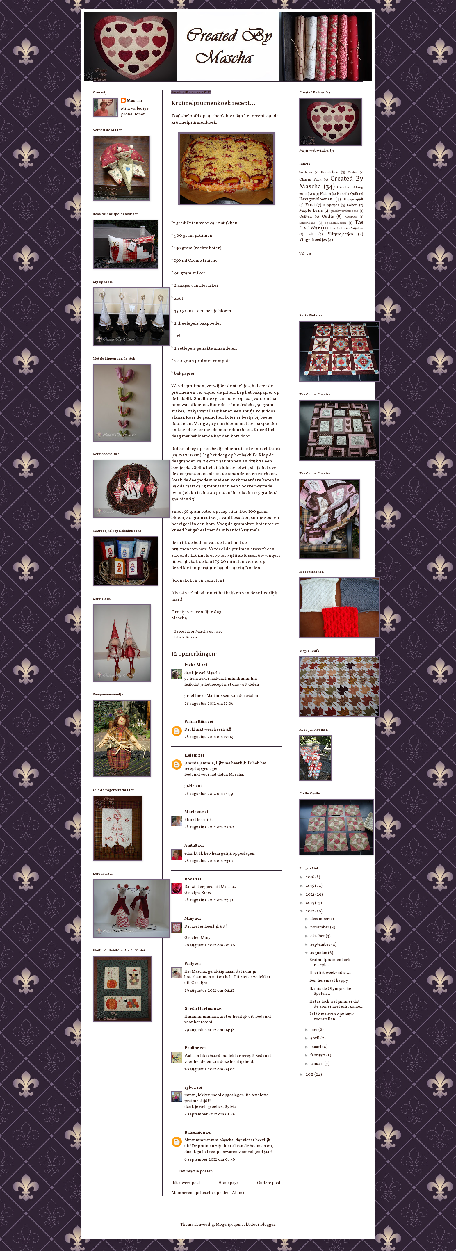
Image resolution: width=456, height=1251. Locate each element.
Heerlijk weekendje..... (330, 973)
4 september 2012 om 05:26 (209, 1114)
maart (316, 1047)
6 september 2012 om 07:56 (209, 1159)
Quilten (305, 216)
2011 (310, 1074)
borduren (305, 172)
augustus (319, 953)
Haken (325, 194)
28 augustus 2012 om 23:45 (209, 900)
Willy (189, 964)
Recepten (350, 216)
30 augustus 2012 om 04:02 (209, 1069)
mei (314, 1030)
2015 (310, 886)
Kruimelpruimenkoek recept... (329, 962)
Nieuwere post (186, 1183)
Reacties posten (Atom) (222, 1193)
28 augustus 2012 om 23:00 (209, 861)
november (320, 927)
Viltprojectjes (340, 234)
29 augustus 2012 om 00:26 (209, 945)
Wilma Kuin (195, 722)
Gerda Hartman (200, 1009)
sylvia (190, 1087)
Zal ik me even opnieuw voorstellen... (331, 1017)
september (320, 944)
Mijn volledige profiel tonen (135, 111)
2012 (310, 911)
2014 (310, 894)
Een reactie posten (196, 1171)
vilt (311, 234)
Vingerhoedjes (313, 240)
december (319, 919)
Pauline (191, 1048)
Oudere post (268, 1183)
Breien (352, 172)
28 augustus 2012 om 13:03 (208, 737)
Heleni (190, 755)
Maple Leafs (311, 210)
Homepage (228, 1183)
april (315, 1038)
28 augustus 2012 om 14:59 (208, 794)
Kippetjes (331, 205)
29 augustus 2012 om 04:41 (209, 990)
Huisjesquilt (353, 199)
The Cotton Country (346, 228)
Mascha (134, 101)
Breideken (329, 172)
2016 (310, 877)
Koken (191, 637)
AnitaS (190, 845)
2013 (310, 903)
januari (317, 1064)
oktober (318, 936)
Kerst (310, 205)
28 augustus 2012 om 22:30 (209, 827)
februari (318, 1055)
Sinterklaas (307, 222)
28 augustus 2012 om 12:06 (209, 704)
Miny (189, 918)
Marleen (193, 812)
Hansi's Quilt (347, 194)
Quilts (328, 216)
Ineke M (192, 665)
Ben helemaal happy (328, 980)
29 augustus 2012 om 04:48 (209, 1030)
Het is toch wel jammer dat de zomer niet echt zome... (336, 1004)
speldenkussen (335, 222)
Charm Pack (310, 179)
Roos (189, 879)
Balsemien (194, 1133)
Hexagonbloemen (315, 199)
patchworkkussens (344, 211)
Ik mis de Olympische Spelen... (330, 991)
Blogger (267, 1224)
